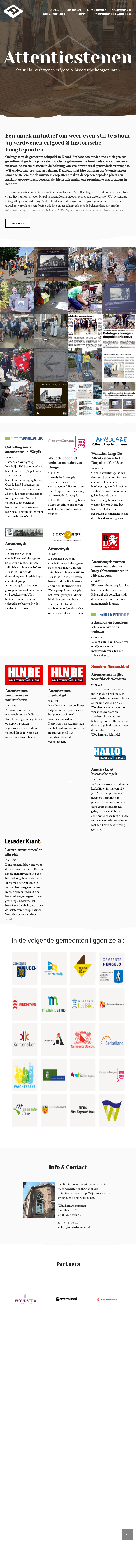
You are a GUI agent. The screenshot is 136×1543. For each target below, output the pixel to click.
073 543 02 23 (69, 1223)
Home (54, 9)
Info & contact (53, 13)
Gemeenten (121, 9)
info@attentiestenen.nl (75, 1227)
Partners (79, 13)
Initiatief (73, 9)
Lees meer (17, 223)
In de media (96, 9)
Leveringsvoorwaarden (111, 13)
